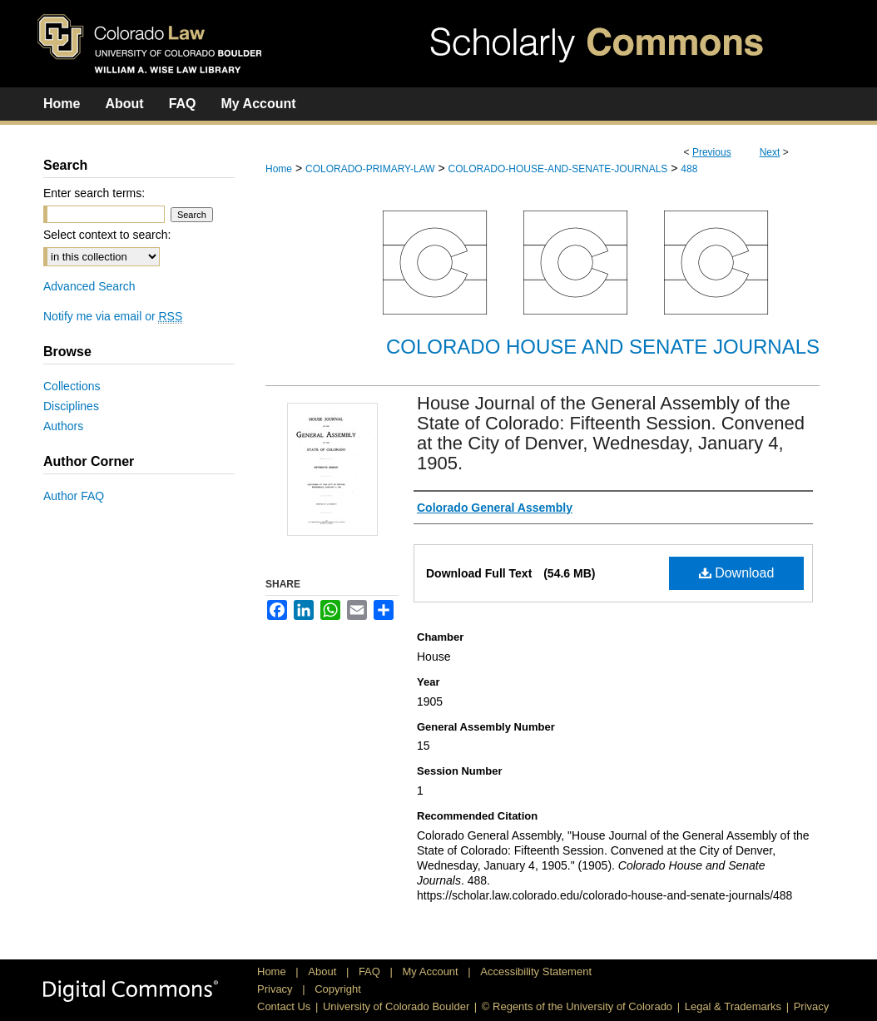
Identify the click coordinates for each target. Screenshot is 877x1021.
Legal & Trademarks (733, 1006)
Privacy (276, 989)
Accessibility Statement (536, 971)
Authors (63, 426)
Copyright (338, 989)
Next (770, 152)
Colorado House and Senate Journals (603, 346)
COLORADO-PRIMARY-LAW (370, 169)
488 (689, 169)
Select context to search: (107, 234)
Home (278, 169)
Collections (71, 386)
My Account (432, 971)
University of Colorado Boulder (396, 1006)
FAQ (371, 971)
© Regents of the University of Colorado (577, 1006)
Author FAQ (73, 496)
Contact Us (283, 1006)
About (323, 971)
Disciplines (71, 406)
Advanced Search (89, 286)
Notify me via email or (112, 316)
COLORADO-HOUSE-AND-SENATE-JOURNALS (558, 169)
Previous (711, 152)
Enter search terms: (94, 193)
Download (737, 573)
